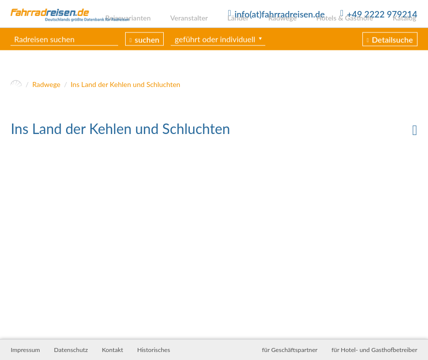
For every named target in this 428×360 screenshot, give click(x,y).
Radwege (287, 31)
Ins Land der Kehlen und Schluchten (125, 86)
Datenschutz (71, 350)
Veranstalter (198, 31)
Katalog (405, 31)
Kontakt (112, 350)
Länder (245, 31)
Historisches (153, 350)
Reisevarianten (139, 31)
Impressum (25, 350)
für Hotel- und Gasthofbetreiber (374, 350)
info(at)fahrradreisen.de (279, 14)
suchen (148, 54)
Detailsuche (392, 55)
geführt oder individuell (216, 53)
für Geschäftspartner (289, 350)
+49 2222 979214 (382, 14)
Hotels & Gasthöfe (347, 31)
